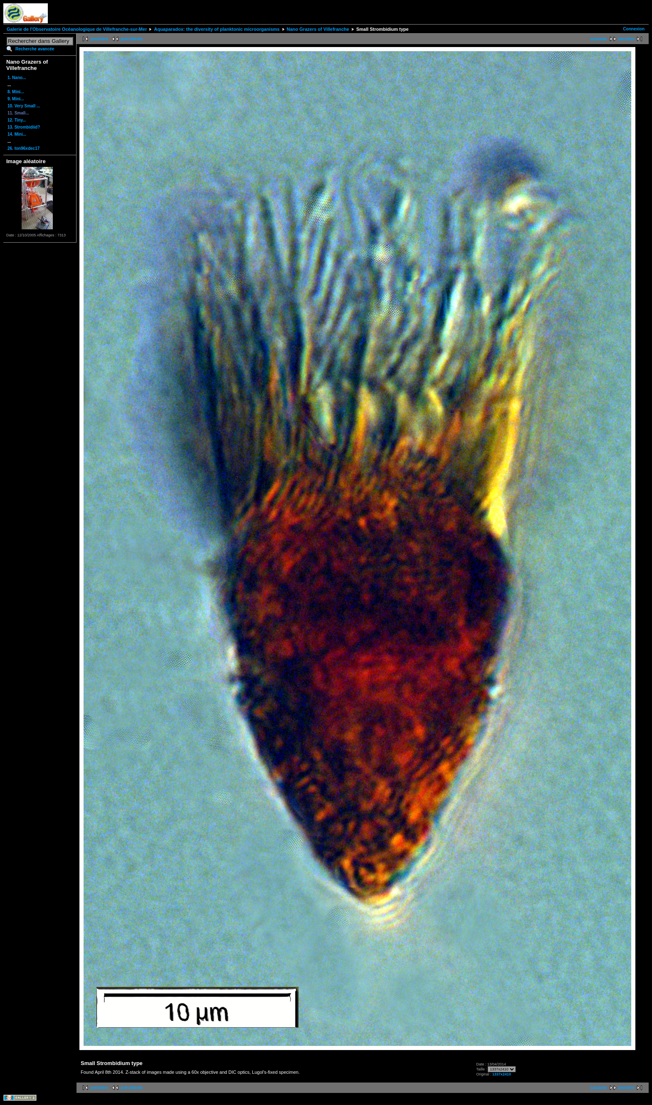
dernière (626, 39)
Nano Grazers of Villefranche (318, 29)
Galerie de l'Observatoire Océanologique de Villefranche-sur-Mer (77, 29)
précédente (132, 39)
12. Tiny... (16, 120)
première (99, 39)
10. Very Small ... (23, 106)
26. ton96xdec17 (23, 148)
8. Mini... (15, 91)
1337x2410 (501, 1074)
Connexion (634, 29)
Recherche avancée (34, 49)
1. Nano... (16, 77)
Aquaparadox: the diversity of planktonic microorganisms (216, 29)
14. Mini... (16, 134)
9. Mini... (15, 99)
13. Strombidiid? (23, 127)
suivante (598, 39)
